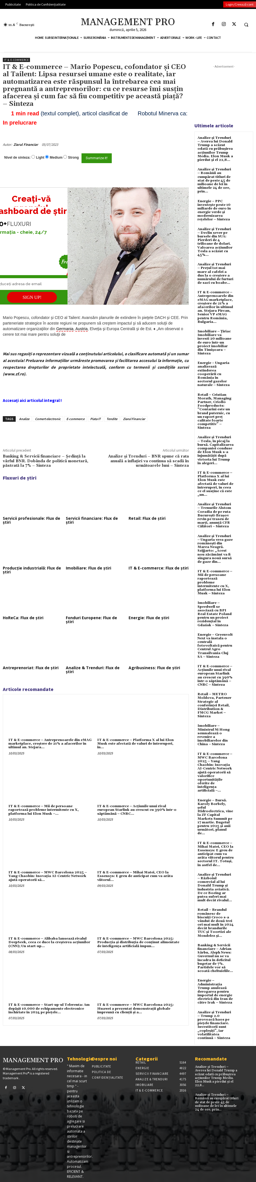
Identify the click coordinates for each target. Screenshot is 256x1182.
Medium (56, 157)
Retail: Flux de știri (147, 518)
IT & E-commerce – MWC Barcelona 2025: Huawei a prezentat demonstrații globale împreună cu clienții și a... (135, 1008)
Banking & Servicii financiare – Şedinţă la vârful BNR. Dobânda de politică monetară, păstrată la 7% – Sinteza (45, 461)
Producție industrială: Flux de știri (32, 570)
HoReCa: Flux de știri (23, 617)
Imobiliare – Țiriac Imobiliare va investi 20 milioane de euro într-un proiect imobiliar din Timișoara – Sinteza (214, 342)
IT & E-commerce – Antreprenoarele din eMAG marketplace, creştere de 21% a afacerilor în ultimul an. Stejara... (50, 743)
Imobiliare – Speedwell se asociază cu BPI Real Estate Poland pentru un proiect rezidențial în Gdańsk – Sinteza (214, 614)
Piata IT (95, 419)
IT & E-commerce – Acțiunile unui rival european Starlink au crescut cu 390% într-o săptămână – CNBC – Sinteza (214, 675)
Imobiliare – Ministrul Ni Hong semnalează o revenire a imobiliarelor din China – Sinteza (213, 735)
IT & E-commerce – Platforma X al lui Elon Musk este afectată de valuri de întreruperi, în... (135, 743)
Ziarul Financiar (25, 144)
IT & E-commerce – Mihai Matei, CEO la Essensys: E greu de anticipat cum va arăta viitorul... (135, 876)
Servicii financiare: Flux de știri (92, 520)
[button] (246, 25)
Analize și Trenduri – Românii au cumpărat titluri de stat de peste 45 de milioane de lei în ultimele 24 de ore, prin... (214, 180)
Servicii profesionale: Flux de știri (31, 520)
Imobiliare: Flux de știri (88, 568)
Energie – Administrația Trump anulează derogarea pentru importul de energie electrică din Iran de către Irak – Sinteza (215, 991)
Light (40, 157)
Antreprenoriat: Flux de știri (31, 667)
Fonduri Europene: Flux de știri (91, 619)
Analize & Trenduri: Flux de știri (93, 669)
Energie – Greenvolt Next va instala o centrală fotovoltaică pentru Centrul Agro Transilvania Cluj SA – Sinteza (215, 646)
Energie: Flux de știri (149, 617)
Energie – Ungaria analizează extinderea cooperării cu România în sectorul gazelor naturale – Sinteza (213, 374)
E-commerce (75, 419)
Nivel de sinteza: (17, 157)
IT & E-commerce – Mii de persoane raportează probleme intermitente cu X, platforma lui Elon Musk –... (43, 810)
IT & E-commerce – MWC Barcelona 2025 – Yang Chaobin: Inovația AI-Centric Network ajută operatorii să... (47, 876)
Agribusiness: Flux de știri (154, 667)
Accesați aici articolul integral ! (32, 400)
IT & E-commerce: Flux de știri (158, 568)
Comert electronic (48, 419)
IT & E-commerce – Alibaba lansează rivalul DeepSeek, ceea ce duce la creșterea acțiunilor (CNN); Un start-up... (49, 942)
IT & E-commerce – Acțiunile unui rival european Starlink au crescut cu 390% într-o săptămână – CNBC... (136, 810)
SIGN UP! (32, 297)
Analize (24, 419)
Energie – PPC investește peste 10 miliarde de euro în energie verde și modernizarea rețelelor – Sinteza (214, 210)
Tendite (111, 419)
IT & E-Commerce (16, 60)
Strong (73, 157)
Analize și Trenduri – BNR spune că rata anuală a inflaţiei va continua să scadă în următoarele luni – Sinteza (148, 461)
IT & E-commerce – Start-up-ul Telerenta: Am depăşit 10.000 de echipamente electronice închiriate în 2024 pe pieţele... (49, 1008)
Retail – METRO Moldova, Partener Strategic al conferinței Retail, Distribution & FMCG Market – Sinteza (214, 705)
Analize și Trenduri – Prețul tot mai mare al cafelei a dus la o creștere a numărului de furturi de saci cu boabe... (215, 273)
